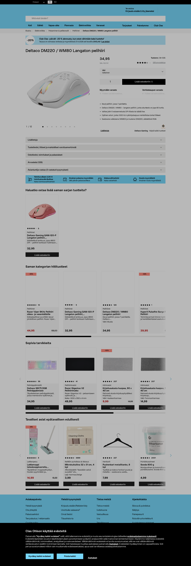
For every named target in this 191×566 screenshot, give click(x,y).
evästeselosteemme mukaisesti (141, 536)
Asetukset (113, 544)
